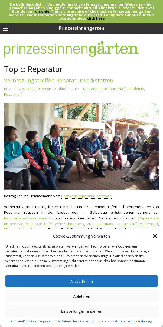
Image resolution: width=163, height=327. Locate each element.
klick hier (42, 11)
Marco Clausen (33, 88)
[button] (155, 236)
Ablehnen (81, 296)
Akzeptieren (81, 281)
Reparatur (12, 94)
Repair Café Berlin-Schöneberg (57, 223)
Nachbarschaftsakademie (122, 88)
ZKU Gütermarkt (101, 223)
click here (96, 18)
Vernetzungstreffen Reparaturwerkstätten (58, 80)
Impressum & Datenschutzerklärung (66, 321)
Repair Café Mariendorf (137, 223)
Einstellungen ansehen (81, 311)
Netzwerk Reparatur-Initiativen (86, 195)
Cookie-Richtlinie (24, 321)
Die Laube (91, 88)
